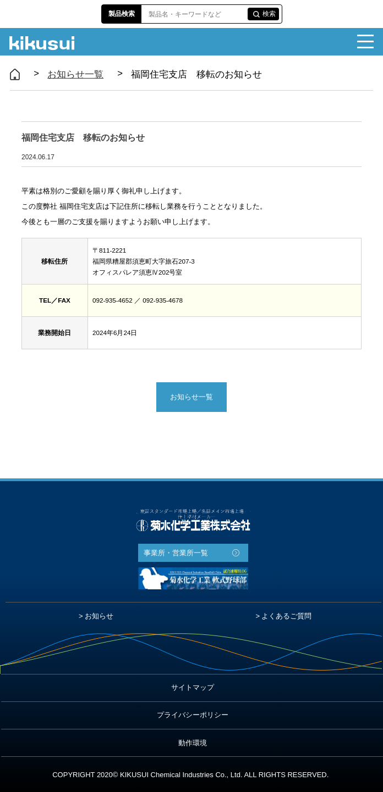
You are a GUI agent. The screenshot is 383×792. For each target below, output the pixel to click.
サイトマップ (192, 687)
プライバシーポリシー (192, 715)
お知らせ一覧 (75, 74)
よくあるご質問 (286, 616)
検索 (269, 14)
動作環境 (192, 743)
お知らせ (99, 616)
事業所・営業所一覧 (176, 553)
